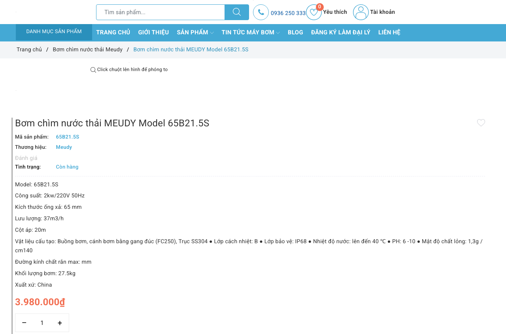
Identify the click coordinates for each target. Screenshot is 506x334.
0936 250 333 (288, 13)
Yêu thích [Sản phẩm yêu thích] (326, 12)
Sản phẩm (195, 33)
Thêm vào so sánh (240, 315)
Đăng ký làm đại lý (340, 32)
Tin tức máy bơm (251, 33)
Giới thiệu (153, 32)
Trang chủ (113, 32)
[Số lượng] (244, 298)
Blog (295, 32)
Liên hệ (389, 32)
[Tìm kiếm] (237, 12)
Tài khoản (374, 12)
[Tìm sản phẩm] (160, 12)
